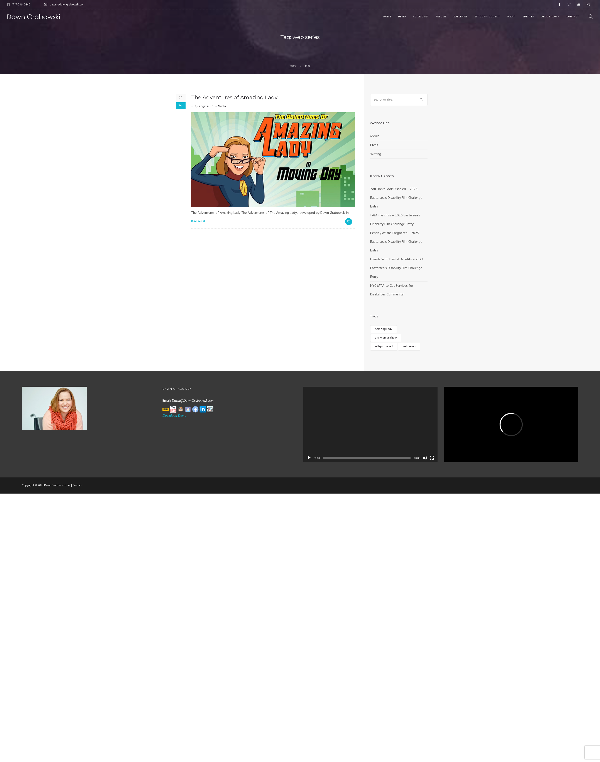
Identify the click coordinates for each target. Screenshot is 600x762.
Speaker (528, 16)
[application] (370, 424)
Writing (375, 154)
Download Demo (174, 415)
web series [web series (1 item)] (409, 346)
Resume (441, 16)
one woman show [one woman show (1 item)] (386, 337)
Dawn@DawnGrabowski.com (192, 400)
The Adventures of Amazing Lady (234, 97)
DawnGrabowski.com (57, 485)
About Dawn (550, 16)
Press (374, 145)
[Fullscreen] (432, 458)
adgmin (204, 106)
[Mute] (425, 458)
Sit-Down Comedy (487, 16)
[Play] (309, 458)
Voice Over (421, 16)
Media (511, 16)
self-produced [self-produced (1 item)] (384, 346)
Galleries (460, 16)
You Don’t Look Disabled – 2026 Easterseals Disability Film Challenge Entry (396, 197)
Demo (402, 16)
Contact (572, 16)
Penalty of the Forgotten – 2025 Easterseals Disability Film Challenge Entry (396, 241)
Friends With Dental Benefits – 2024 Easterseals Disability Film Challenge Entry (397, 268)
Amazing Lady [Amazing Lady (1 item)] (383, 329)
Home (387, 16)
